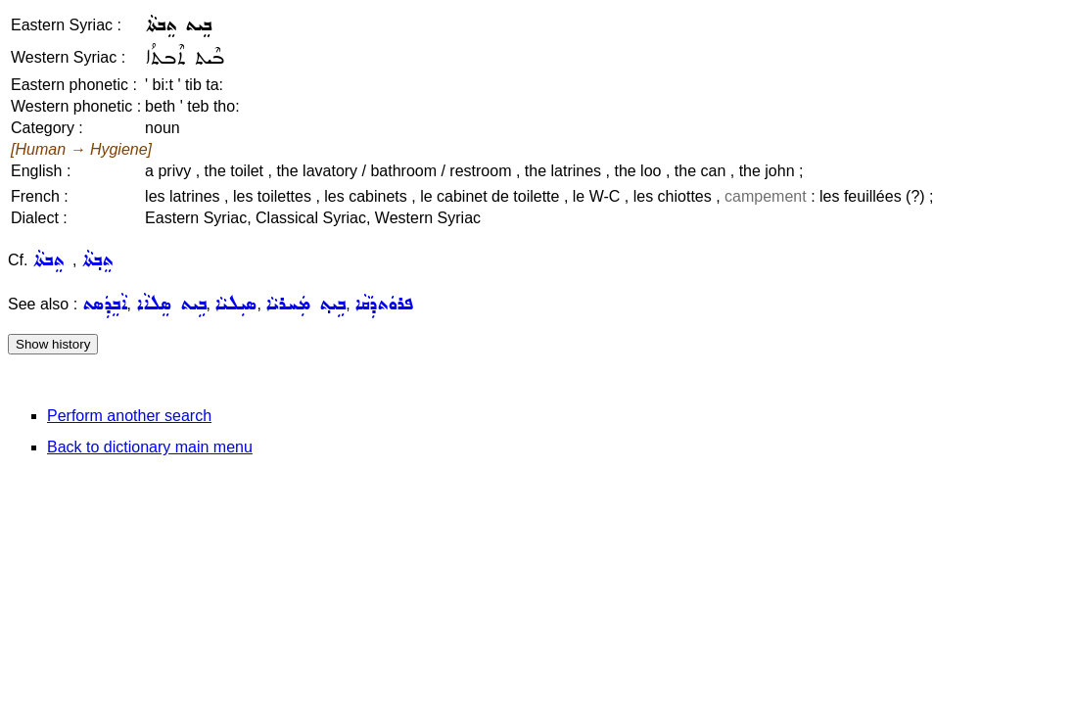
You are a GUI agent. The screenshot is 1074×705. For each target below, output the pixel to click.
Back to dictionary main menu (150, 447)
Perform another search (129, 415)
